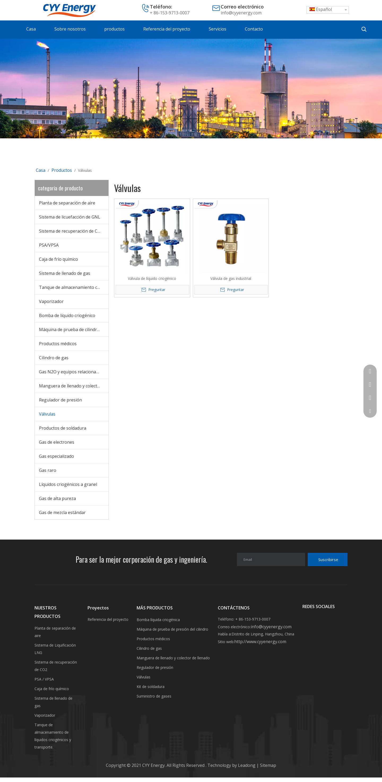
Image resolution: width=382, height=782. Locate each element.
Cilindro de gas (53, 358)
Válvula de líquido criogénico (152, 278)
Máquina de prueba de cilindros (70, 329)
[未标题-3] (191, 88)
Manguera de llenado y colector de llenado (73, 386)
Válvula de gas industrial (230, 278)
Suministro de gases (154, 696)
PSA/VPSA (49, 245)
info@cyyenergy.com (241, 13)
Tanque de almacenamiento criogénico (73, 287)
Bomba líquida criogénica (158, 619)
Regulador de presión (60, 400)
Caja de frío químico (58, 259)
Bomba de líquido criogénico (67, 315)
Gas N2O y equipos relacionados (71, 372)
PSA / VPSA (44, 679)
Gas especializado (56, 456)
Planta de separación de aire (67, 203)
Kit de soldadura (150, 686)
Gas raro (47, 470)
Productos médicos (58, 344)
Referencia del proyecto (108, 619)
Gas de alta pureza (57, 498)
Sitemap (267, 765)
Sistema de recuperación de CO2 (71, 231)
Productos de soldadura (62, 428)
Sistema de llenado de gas (64, 273)
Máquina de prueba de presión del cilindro (172, 629)
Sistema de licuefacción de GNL (69, 217)
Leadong (247, 765)
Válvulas (47, 414)
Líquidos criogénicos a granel (68, 484)
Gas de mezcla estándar (62, 512)
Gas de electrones (56, 442)
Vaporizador (51, 301)
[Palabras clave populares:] (364, 29)
